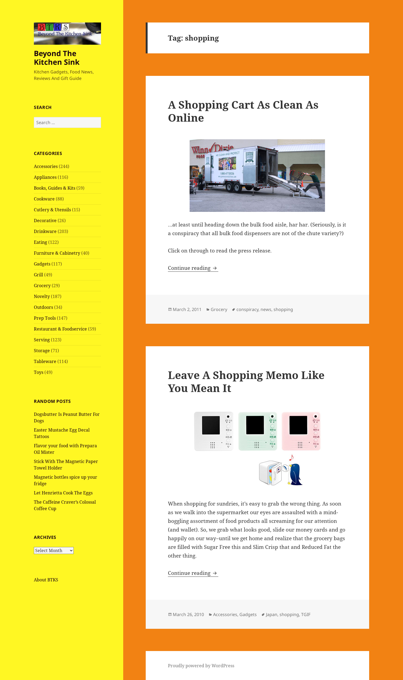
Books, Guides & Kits (54, 188)
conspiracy (247, 309)
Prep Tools (45, 318)
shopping (283, 309)
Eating (40, 242)
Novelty (42, 296)
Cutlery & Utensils (52, 210)
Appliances (45, 177)
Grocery (42, 286)
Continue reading (193, 267)
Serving (42, 340)
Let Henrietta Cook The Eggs (63, 493)
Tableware (45, 361)
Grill (38, 275)
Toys (38, 372)
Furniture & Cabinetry (57, 253)
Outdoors (43, 307)
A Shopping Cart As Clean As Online (243, 111)
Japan (271, 614)
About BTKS (46, 580)
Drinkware (45, 231)
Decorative (45, 221)
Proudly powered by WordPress (201, 666)
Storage (42, 351)
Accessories (46, 166)
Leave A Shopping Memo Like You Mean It (246, 381)
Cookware (44, 199)
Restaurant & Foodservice (60, 329)
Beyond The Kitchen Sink (57, 57)
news (266, 309)
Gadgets (42, 264)
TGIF (305, 614)
